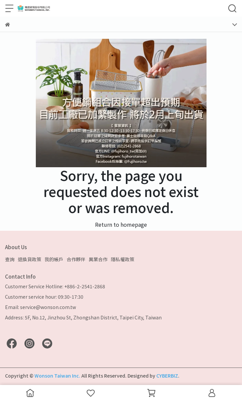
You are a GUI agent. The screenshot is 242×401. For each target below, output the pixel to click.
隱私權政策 (122, 259)
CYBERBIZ (167, 375)
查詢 (9, 259)
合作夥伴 (76, 259)
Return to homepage (121, 224)
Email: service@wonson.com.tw (40, 307)
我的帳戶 (54, 259)
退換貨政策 (29, 259)
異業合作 (98, 259)
